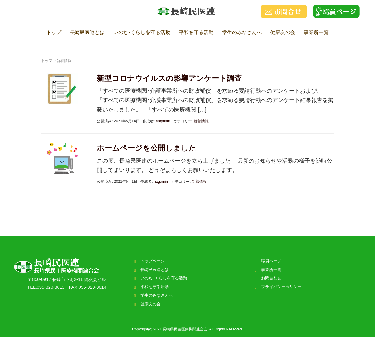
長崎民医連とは (87, 32)
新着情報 (201, 121)
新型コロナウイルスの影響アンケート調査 (169, 78)
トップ (53, 32)
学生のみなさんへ (242, 32)
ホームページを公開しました (146, 148)
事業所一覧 (316, 32)
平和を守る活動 (196, 32)
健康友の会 (282, 32)
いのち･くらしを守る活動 (141, 32)
